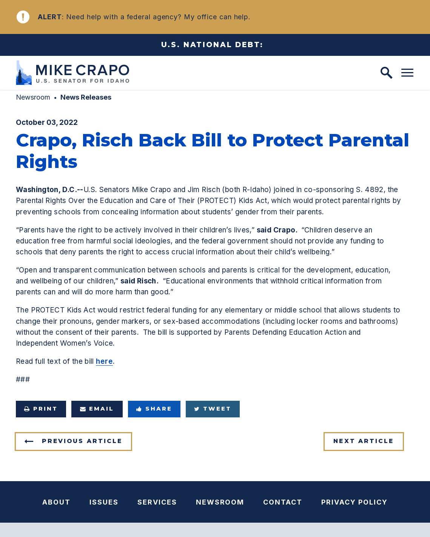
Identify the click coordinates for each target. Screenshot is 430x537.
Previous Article (82, 441)
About (56, 502)
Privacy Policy (354, 502)
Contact (282, 502)
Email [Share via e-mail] (97, 408)
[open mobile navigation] (407, 73)
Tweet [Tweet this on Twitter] (212, 408)
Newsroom (33, 97)
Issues (104, 502)
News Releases (85, 97)
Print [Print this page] (41, 408)
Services (157, 502)
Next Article (363, 441)
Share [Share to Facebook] (154, 408)
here (104, 361)
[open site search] (387, 73)
